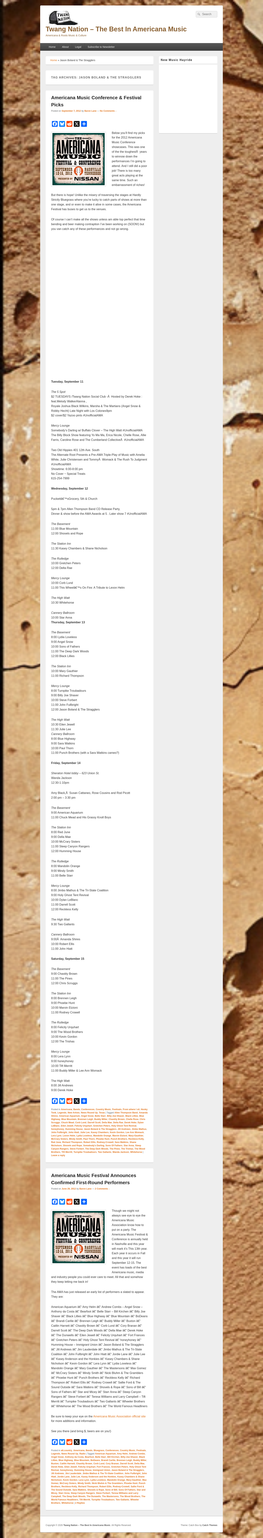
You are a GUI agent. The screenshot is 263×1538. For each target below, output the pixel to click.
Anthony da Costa (74, 1457)
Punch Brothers (119, 1139)
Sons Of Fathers (114, 1145)
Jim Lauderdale (73, 1473)
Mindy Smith (75, 1139)
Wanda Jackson (121, 1152)
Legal (78, 46)
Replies (80, 1503)
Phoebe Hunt (102, 1139)
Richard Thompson (72, 1142)
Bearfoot (89, 1457)
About (65, 46)
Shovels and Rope (72, 1145)
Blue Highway (66, 1460)
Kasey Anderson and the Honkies (98, 1476)
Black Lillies (131, 1116)
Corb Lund (80, 1122)
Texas (102, 1112)
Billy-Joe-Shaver (115, 1116)
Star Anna (129, 1145)
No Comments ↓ (108, 111)
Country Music (103, 1109)
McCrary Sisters (59, 1139)
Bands (76, 1109)
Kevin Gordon (117, 1132)
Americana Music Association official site (119, 1416)
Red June (56, 1142)
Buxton (55, 1463)
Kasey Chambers (99, 1132)
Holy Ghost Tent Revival (123, 1126)
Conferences (88, 1109)
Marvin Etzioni (119, 1135)
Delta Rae (118, 1122)
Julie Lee (84, 1132)
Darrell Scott (93, 1122)
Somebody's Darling (93, 1145)
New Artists (74, 1112)
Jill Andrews (124, 1129)
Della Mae (107, 1122)
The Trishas (127, 1149)
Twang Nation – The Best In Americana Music (116, 29)
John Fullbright (59, 1132)
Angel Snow (87, 1116)
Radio (82, 1453)
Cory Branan (112, 1463)
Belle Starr (100, 1116)
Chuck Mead (67, 1122)
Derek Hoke (130, 1122)
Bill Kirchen (113, 1457)
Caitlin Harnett (67, 1463)
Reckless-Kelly (136, 1139)
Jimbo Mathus (139, 1129)
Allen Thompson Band (126, 1112)
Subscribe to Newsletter (101, 46)
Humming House (74, 1129)
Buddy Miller (100, 1119)
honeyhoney (57, 1129)
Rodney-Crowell (105, 1142)
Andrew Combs (137, 1453)
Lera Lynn (56, 1135)
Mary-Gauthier (135, 1135)
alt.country (66, 1450)
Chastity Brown (117, 1119)
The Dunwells (94, 1496)
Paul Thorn (89, 1139)
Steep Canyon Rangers (83, 1493)
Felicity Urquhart (83, 1126)
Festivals (116, 1109)
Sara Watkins (121, 1142)
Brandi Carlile (108, 1460)
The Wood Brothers (130, 1496)
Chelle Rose (132, 1119)
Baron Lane (90, 111)
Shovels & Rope (95, 1490)
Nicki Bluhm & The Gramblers (107, 1483)
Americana (66, 1109)
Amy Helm (122, 1453)
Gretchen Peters (101, 1126)
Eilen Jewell (67, 1126)
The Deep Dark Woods (96, 1149)
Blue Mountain (69, 1119)
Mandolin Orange (102, 1135)
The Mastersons (110, 1496)
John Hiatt (73, 1132)
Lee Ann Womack (134, 1132)
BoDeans (95, 1460)
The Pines (115, 1149)
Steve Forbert (77, 1149)
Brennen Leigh (85, 1119)
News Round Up (89, 1112)
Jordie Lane (63, 1476)
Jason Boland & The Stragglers (100, 1129)
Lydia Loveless (84, 1135)
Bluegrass (99, 1450)
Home (52, 46)
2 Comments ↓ (102, 1188)
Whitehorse (136, 1152)
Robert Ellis (89, 1142)
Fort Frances (103, 1467)
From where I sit (131, 1109)
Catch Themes (209, 1525)
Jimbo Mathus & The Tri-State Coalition (103, 1473)
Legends (61, 1112)
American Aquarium (69, 1116)
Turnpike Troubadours (84, 1152)
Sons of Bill (111, 1490)
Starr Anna (64, 1493)
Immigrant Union (101, 1470)
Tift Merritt (67, 1152)
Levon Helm (69, 1135)
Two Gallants (104, 1152)
